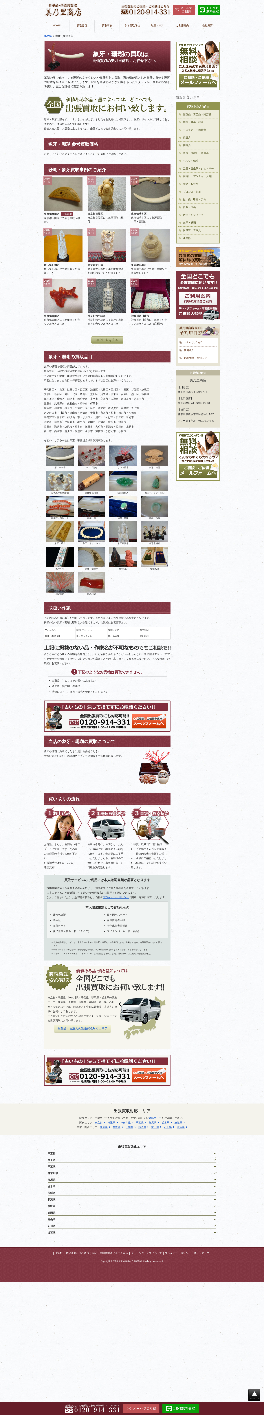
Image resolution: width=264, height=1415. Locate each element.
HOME (57, 25)
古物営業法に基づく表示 (114, 1253)
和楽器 (187, 238)
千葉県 (140, 1122)
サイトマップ (201, 1253)
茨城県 (178, 1122)
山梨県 (129, 1127)
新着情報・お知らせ (195, 357)
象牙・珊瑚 (189, 222)
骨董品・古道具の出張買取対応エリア (82, 1028)
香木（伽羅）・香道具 (196, 153)
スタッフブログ (193, 342)
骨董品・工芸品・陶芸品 (197, 114)
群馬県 (152, 1122)
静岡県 (142, 1127)
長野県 (116, 1127)
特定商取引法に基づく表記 (81, 1253)
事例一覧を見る (107, 340)
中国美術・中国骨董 (194, 129)
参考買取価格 (132, 25)
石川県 (168, 1127)
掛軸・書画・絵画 (193, 122)
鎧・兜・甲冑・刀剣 (194, 199)
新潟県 (104, 1127)
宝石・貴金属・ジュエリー (198, 168)
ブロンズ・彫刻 (192, 191)
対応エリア (157, 25)
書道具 (187, 145)
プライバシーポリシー (116, 897)
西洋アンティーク (193, 214)
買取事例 (107, 25)
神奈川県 (125, 1122)
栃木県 (165, 1122)
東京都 (98, 1122)
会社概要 (207, 25)
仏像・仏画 (189, 207)
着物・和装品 (190, 183)
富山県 (155, 1127)
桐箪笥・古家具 (192, 230)
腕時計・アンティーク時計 (198, 176)
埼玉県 (111, 1122)
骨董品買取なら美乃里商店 (131, 1261)
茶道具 (187, 137)
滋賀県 (181, 1127)
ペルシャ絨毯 (190, 160)
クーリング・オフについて (146, 1253)
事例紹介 (189, 350)
